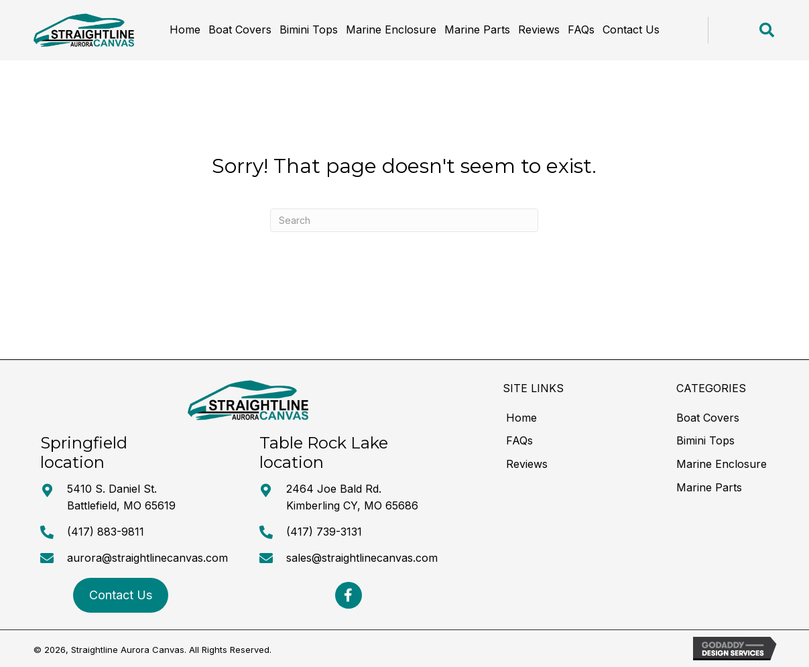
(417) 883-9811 (105, 531)
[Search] (404, 220)
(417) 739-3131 (324, 531)
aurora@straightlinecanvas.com (147, 557)
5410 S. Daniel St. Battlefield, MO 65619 (121, 497)
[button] (348, 595)
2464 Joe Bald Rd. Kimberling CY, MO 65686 (352, 497)
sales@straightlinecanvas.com (362, 557)
